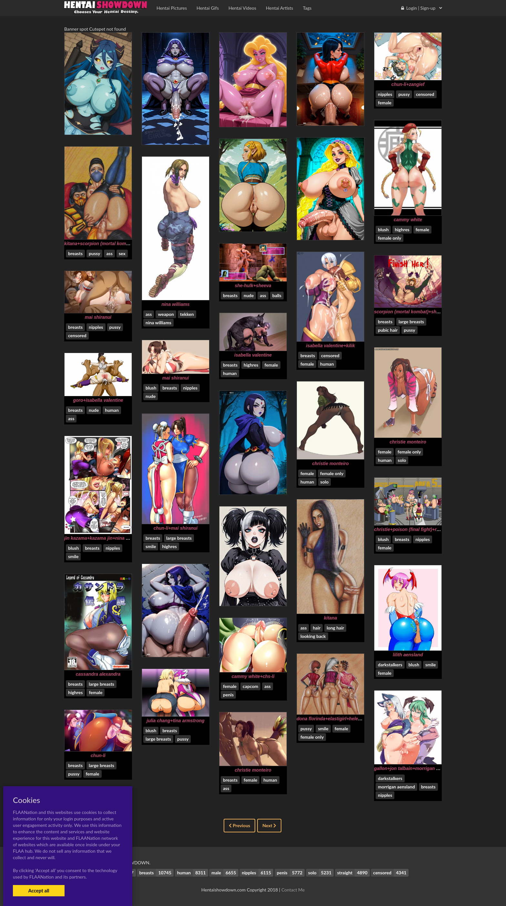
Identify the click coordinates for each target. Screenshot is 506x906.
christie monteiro (408, 441)
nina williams (175, 304)
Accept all (38, 890)
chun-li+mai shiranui (176, 528)
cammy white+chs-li (253, 676)
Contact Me (293, 889)
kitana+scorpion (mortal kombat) (99, 243)
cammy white (408, 219)
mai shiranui (98, 317)
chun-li (98, 755)
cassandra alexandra (98, 674)
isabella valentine (253, 355)
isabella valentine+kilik (330, 345)
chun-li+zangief (407, 84)
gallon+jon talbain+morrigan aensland (415, 768)
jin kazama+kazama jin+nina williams (103, 538)
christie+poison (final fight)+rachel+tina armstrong (428, 529)
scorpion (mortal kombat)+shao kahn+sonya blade (428, 311)
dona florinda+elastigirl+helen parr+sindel (342, 718)
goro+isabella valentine (98, 400)
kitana (330, 617)
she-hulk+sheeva (253, 285)
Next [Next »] (269, 825)
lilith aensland (408, 654)
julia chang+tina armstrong (175, 720)
